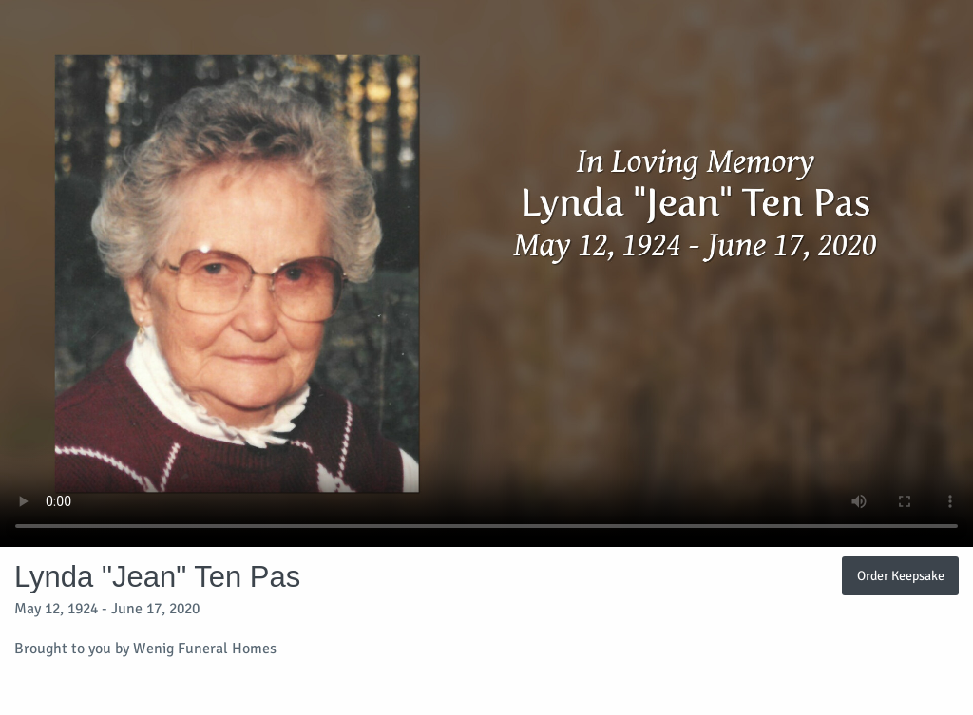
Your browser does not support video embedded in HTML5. (486, 273)
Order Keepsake (900, 575)
